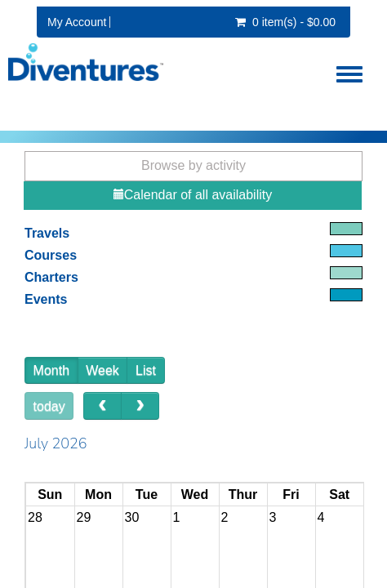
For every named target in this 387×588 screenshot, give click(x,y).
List (146, 370)
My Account (76, 22)
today (49, 406)
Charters (51, 277)
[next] (140, 406)
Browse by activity (193, 165)
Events (45, 299)
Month (51, 370)
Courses (50, 255)
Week (102, 370)
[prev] (102, 406)
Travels (46, 233)
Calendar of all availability (192, 195)
